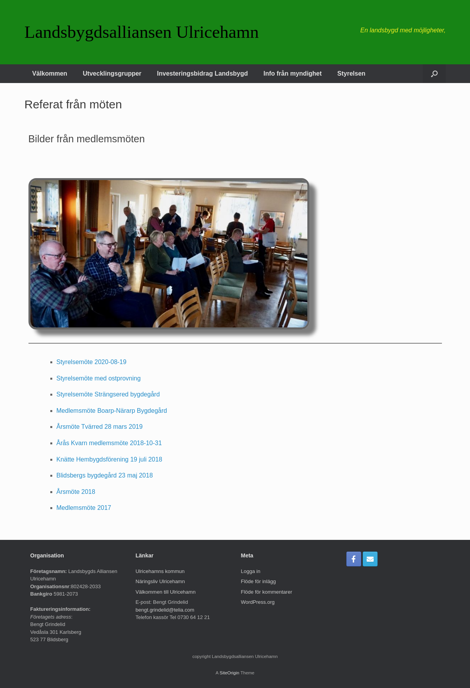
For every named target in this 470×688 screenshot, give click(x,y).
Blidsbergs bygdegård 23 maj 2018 (105, 475)
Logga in (251, 571)
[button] (434, 73)
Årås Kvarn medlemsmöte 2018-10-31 (109, 443)
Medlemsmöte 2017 (84, 507)
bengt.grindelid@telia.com (165, 610)
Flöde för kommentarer (267, 592)
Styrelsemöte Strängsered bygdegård (108, 394)
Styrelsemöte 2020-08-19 (92, 362)
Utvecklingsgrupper (112, 73)
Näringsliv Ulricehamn (160, 581)
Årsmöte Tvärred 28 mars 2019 (100, 426)
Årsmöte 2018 (76, 491)
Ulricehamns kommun (160, 571)
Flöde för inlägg (258, 581)
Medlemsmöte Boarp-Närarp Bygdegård (112, 410)
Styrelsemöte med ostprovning (99, 378)
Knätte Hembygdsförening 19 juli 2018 (109, 459)
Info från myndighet (293, 73)
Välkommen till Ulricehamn (166, 592)
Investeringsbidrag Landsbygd (202, 73)
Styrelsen (351, 73)
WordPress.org (258, 602)
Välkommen (49, 73)
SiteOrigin (229, 672)
